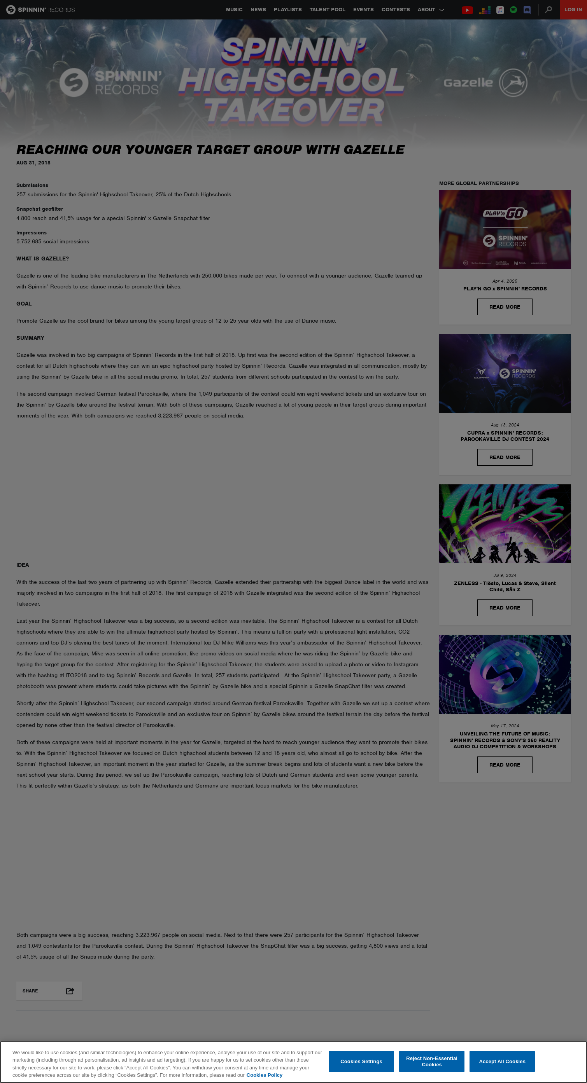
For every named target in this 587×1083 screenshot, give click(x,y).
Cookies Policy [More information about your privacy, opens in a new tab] (264, 1075)
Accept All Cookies (502, 1061)
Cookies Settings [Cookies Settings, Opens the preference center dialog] (361, 1061)
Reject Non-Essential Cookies (431, 1061)
